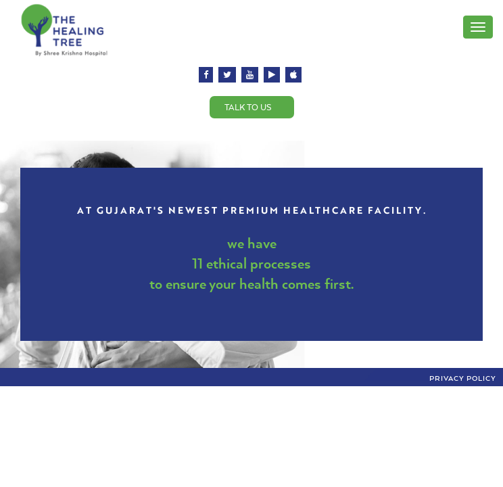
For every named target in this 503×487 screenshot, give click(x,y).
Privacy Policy (462, 378)
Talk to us (248, 107)
